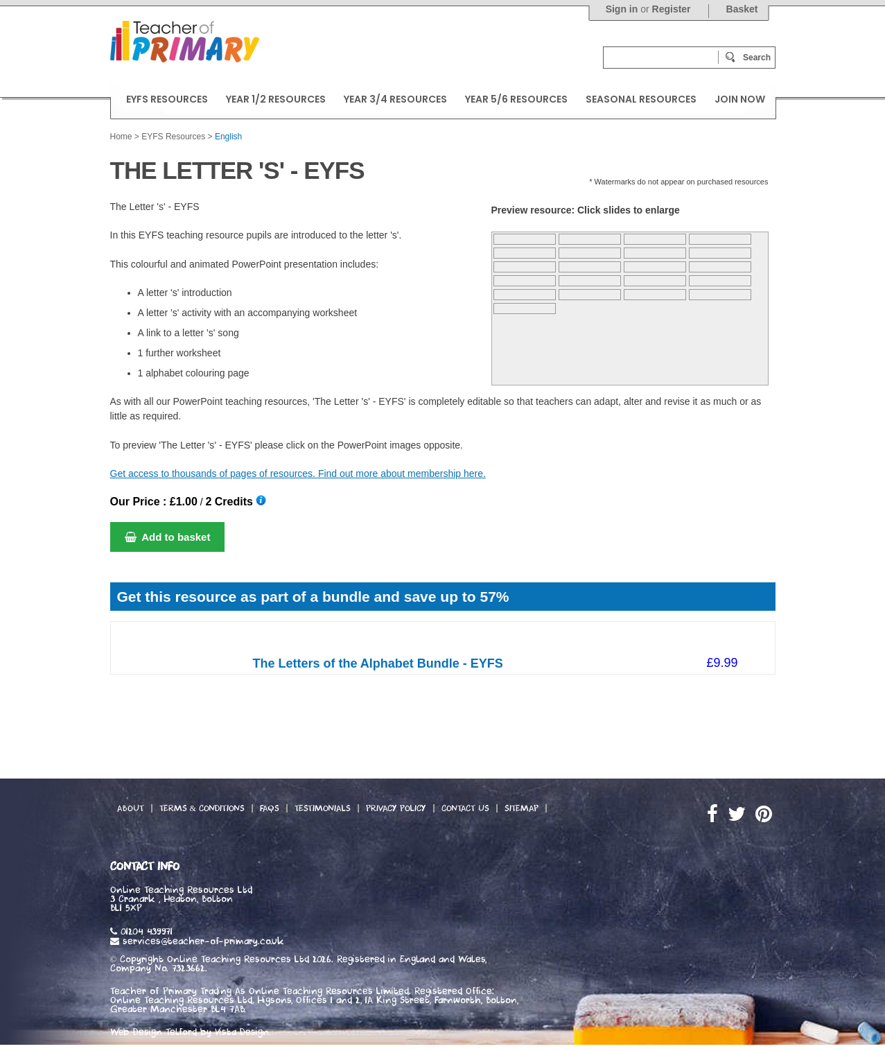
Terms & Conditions (202, 808)
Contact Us (465, 808)
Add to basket (168, 537)
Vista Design (242, 1032)
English (228, 136)
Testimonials (323, 808)
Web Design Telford (153, 1032)
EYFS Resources (173, 136)
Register (671, 9)
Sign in (622, 9)
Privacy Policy (396, 808)
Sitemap (521, 808)
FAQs (269, 808)
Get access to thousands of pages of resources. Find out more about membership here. (298, 473)
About (130, 808)
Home (121, 136)
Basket (742, 9)
